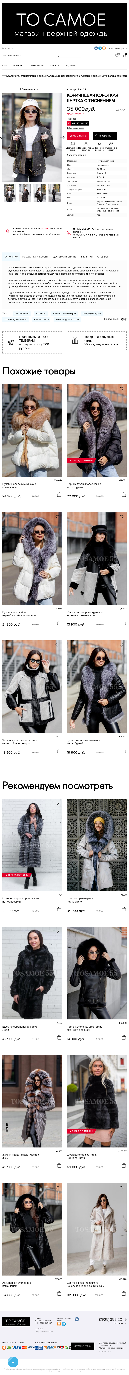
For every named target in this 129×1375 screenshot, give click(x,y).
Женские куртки (99, 76)
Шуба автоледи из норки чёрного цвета (82, 1156)
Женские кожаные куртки (64, 313)
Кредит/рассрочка (75, 113)
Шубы (17, 76)
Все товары (41, 313)
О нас (5, 65)
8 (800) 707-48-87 (84, 234)
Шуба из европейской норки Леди (19, 1028)
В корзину (105, 135)
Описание (11, 256)
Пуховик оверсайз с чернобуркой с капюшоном (19, 614)
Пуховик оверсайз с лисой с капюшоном (19, 485)
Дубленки (32, 76)
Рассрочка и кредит (35, 256)
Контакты (54, 65)
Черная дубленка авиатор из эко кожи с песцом (84, 1028)
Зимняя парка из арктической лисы (20, 1156)
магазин (45, 228)
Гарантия (17, 65)
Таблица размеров (75, 128)
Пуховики (86, 76)
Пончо (64, 76)
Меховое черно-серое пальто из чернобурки (20, 900)
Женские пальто (45, 76)
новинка (7, 1127)
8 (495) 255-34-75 (83, 229)
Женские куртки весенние (67, 319)
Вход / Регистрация (118, 48)
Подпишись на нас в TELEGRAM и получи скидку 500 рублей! (34, 342)
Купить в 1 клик (77, 135)
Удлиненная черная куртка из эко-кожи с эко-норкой (85, 614)
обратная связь (82, 1346)
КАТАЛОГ (10, 76)
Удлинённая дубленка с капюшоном (16, 1284)
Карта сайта (105, 1351)
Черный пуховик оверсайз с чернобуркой (84, 485)
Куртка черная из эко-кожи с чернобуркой (84, 742)
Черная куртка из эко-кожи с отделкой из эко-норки (19, 742)
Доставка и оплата (36, 65)
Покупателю (70, 65)
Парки (23, 76)
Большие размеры (117, 76)
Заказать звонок (11, 55)
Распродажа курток (92, 313)
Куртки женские (21, 313)
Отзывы (102, 256)
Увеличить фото (32, 89)
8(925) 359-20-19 (113, 1319)
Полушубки (74, 76)
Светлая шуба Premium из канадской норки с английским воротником (85, 1284)
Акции (57, 76)
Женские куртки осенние (15, 319)
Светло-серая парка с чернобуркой (80, 900)
